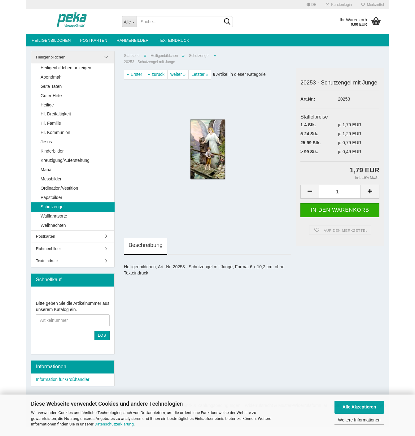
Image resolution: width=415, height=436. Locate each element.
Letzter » (199, 74)
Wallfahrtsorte (54, 216)
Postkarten (93, 40)
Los (102, 335)
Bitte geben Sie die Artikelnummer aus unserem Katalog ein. (72, 306)
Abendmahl (52, 77)
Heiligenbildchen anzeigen (66, 67)
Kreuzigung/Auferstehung (65, 160)
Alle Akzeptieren (359, 406)
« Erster (134, 74)
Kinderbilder (52, 151)
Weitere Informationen (359, 419)
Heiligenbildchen (51, 40)
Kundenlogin (339, 4)
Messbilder (51, 178)
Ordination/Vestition (59, 188)
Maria (46, 169)
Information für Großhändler (63, 379)
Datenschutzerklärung (114, 424)
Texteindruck (173, 40)
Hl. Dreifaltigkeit (56, 113)
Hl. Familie (51, 123)
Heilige (47, 104)
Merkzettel (372, 4)
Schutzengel (52, 206)
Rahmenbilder (132, 40)
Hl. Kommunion (55, 132)
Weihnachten (53, 225)
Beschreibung (146, 245)
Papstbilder (51, 197)
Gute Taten (51, 86)
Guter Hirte (51, 95)
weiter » (178, 74)
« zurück (156, 74)
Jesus (46, 141)
